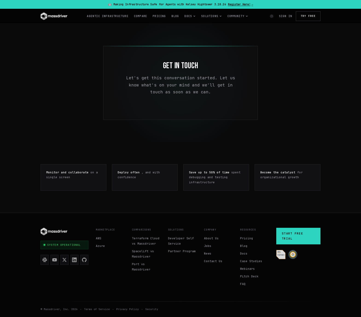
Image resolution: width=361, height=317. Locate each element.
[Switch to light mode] (271, 16)
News (207, 253)
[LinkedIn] (74, 260)
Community (237, 16)
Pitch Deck (249, 276)
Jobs (207, 246)
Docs (190, 16)
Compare (140, 16)
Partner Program (182, 251)
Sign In (285, 16)
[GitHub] (84, 260)
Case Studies (251, 261)
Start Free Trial (292, 235)
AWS (98, 238)
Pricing (159, 16)
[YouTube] (54, 260)
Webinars (247, 269)
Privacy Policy (127, 309)
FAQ (243, 284)
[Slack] (45, 260)
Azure (100, 246)
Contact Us (213, 261)
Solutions (211, 16)
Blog (175, 16)
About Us (211, 238)
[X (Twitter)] (64, 260)
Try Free (308, 16)
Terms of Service (97, 309)
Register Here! (240, 4)
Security (151, 309)
